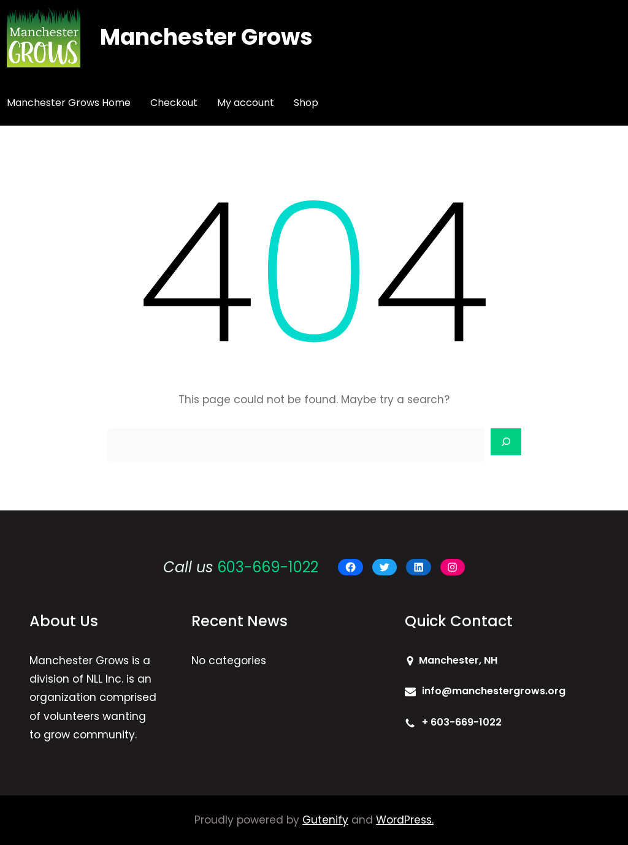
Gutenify (325, 820)
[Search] (506, 441)
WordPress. (405, 820)
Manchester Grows (206, 37)
